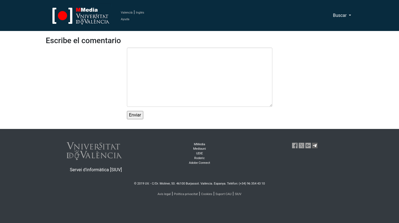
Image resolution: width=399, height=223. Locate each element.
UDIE (199, 153)
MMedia (199, 144)
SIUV (238, 194)
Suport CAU (224, 194)
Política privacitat (186, 194)
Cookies (206, 194)
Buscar (340, 15)
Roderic (199, 158)
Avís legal (164, 194)
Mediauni (199, 149)
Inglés (140, 12)
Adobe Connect (199, 163)
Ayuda (125, 19)
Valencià (126, 12)
